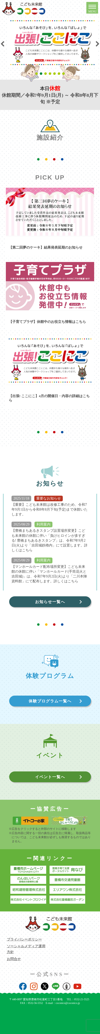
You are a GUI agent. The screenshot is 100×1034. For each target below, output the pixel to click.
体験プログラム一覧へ (50, 701)
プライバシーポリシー (24, 939)
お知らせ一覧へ (50, 602)
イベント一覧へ (50, 777)
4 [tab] (50, 74)
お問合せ (14, 959)
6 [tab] (59, 74)
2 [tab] (41, 74)
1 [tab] (37, 74)
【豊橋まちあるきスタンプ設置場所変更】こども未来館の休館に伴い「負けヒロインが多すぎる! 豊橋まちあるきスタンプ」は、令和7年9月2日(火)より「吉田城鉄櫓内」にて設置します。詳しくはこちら (50, 540)
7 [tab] (64, 74)
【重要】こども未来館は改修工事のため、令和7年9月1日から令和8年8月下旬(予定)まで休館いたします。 (50, 509)
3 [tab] (46, 74)
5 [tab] (55, 74)
